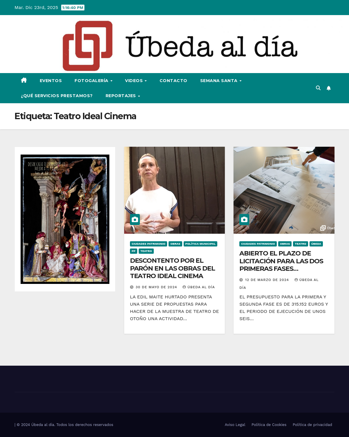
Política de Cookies (269, 425)
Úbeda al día (198, 287)
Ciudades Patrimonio (149, 243)
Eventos (51, 80)
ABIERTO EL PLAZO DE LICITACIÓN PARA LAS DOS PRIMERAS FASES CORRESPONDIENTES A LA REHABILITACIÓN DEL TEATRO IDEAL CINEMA (281, 272)
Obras (175, 243)
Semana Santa (219, 80)
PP (133, 251)
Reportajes (122, 95)
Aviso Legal (235, 425)
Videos (134, 80)
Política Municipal (200, 243)
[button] (318, 88)
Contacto (173, 80)
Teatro (146, 251)
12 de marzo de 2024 (267, 280)
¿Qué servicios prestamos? (57, 95)
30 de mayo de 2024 (157, 287)
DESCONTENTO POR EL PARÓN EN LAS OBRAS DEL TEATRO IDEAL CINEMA (172, 268)
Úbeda (316, 243)
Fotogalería (92, 80)
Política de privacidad (312, 425)
